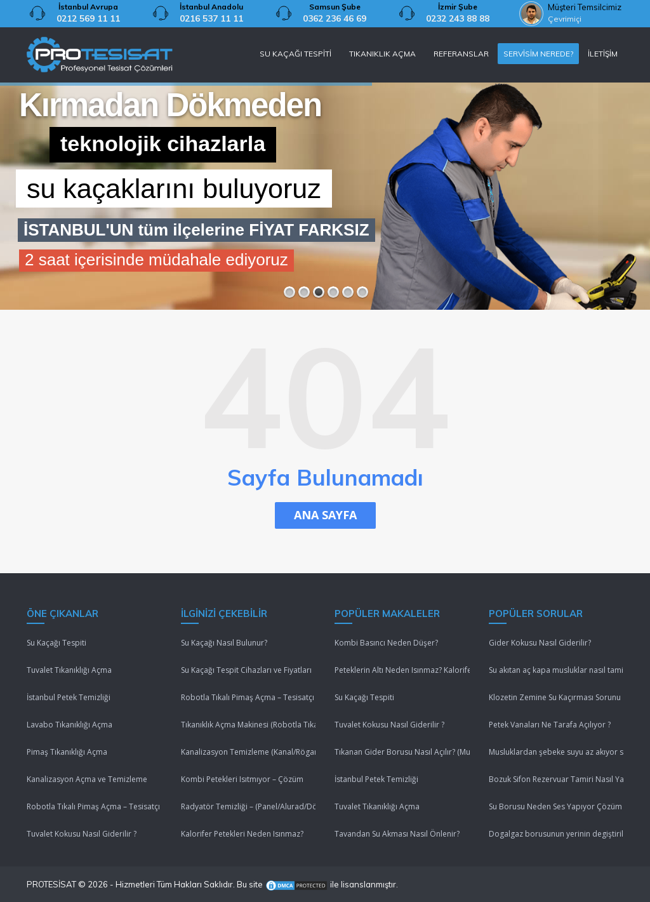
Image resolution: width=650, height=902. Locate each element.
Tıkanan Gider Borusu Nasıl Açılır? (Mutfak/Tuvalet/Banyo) (402, 751)
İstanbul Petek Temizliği (68, 697)
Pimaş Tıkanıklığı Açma (67, 751)
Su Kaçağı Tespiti (56, 642)
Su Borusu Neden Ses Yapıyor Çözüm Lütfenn (556, 806)
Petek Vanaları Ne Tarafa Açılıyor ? (550, 724)
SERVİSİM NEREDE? (538, 53)
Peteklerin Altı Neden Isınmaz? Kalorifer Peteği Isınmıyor (402, 670)
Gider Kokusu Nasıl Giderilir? (540, 642)
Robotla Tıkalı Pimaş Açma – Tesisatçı (93, 806)
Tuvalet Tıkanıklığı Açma (69, 670)
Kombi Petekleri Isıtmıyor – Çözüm (242, 779)
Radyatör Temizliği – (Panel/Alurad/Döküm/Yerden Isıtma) (248, 806)
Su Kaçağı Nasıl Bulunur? (224, 642)
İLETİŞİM (603, 53)
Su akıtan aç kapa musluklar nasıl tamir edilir (556, 670)
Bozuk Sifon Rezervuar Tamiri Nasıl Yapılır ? (556, 779)
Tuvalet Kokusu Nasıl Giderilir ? (81, 833)
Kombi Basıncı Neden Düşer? (386, 642)
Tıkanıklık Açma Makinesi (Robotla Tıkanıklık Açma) (248, 724)
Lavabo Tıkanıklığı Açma (69, 724)
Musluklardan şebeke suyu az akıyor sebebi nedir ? (556, 751)
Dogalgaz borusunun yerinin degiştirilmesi (556, 833)
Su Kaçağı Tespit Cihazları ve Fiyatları (246, 670)
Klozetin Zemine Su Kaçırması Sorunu (555, 697)
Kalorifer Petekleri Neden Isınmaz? (242, 833)
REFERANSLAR (461, 53)
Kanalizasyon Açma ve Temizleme (87, 779)
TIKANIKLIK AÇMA (382, 53)
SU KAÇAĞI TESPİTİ (295, 53)
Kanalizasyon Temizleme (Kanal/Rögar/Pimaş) (248, 751)
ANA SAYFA (325, 514)
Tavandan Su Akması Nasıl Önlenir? (397, 833)
